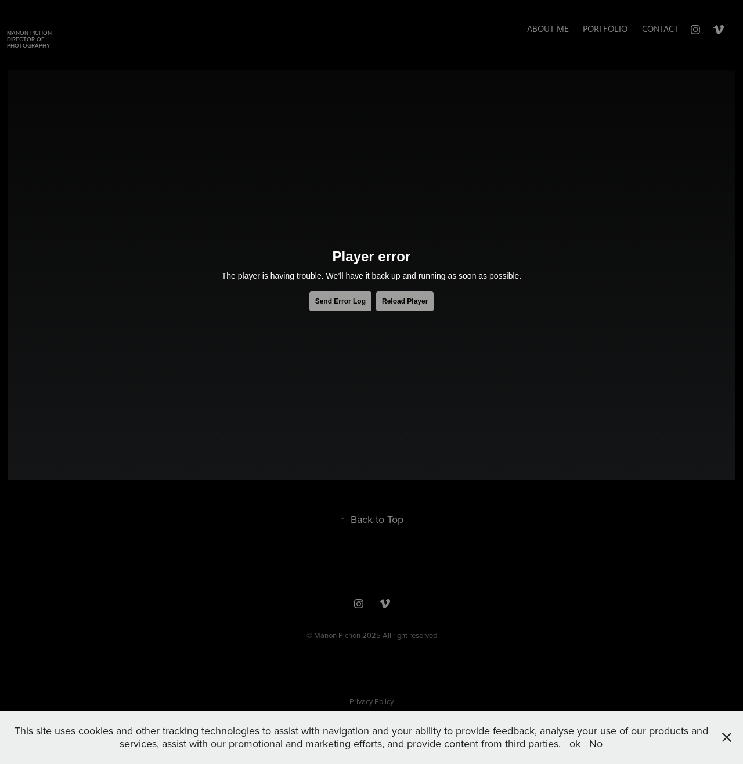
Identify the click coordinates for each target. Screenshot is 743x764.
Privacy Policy (371, 701)
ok (574, 743)
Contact (660, 29)
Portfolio (605, 29)
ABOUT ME (548, 29)
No (596, 743)
